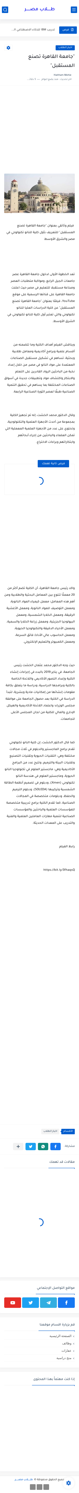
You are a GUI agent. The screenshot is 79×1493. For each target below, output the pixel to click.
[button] (55, 1146)
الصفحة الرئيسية (60, 1336)
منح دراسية (63, 1358)
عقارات (66, 1350)
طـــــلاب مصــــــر (39, 9)
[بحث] (5, 9)
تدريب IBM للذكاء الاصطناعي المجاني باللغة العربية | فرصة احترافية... (32, 29)
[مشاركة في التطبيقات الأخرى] (18, 1146)
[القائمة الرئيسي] (74, 9)
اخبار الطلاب (65, 47)
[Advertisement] (39, 129)
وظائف (66, 1343)
